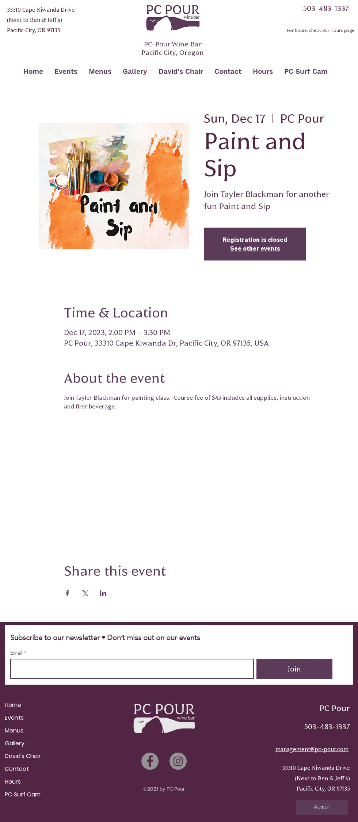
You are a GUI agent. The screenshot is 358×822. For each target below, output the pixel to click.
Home (13, 705)
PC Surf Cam (23, 794)
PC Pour (335, 708)
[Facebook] (150, 761)
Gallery (14, 743)
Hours (13, 781)
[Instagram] (178, 761)
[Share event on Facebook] (67, 593)
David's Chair (23, 756)
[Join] (294, 669)
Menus (14, 730)
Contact (17, 769)
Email (17, 652)
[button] (322, 807)
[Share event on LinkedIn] (103, 593)
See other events (255, 248)
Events (14, 717)
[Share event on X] (85, 593)
